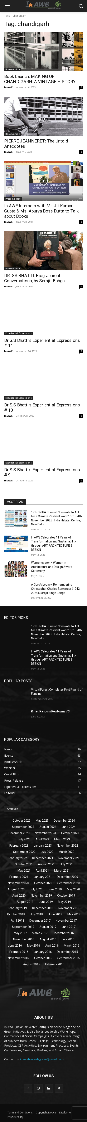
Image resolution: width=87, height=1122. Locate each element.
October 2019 (66, 895)
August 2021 (46, 864)
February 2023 (18, 845)
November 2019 (41, 895)
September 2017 (23, 926)
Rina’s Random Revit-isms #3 (50, 711)
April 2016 (52, 945)
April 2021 (42, 870)
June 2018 (55, 914)
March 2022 (66, 851)
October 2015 (43, 958)
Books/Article (12, 69)
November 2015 (18, 958)
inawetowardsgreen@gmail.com (42, 1059)
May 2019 (64, 901)
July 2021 (66, 864)
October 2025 (21, 820)
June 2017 (69, 926)
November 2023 (45, 833)
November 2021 (68, 858)
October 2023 (70, 833)
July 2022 (47, 851)
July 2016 (68, 939)
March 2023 (62, 839)
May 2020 (73, 889)
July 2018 (36, 914)
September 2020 (68, 883)
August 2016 (47, 939)
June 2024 (69, 826)
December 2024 (64, 820)
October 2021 (24, 864)
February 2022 (17, 858)
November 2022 (67, 845)
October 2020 (43, 883)
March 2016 (71, 945)
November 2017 (66, 920)
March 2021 (62, 870)
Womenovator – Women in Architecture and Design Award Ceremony (51, 566)
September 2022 (24, 851)
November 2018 (68, 908)
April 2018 (17, 920)
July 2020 (36, 889)
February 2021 (18, 876)
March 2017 (40, 933)
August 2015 (31, 964)
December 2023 (19, 833)
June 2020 (55, 889)
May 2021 (24, 870)
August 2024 (47, 826)
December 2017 (39, 920)
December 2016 (63, 933)
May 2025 (42, 820)
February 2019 (17, 908)
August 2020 (16, 889)
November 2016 (23, 939)
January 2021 (43, 876)
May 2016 (33, 945)
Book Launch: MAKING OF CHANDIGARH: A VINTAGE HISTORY (40, 79)
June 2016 (15, 945)
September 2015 (68, 958)
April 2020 (19, 895)
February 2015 (54, 964)
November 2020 (18, 883)
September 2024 (23, 826)
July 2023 (24, 839)
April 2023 (42, 839)
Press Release (12, 198)
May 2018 (73, 914)
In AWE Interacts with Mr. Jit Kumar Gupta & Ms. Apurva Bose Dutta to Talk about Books (41, 211)
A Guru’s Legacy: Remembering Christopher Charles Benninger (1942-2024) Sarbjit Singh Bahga (56, 588)
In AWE (8, 87)
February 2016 (18, 951)
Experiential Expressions (18, 333)
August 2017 (47, 926)
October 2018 (16, 914)
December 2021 (42, 858)
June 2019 (46, 901)
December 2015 (67, 951)
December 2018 (42, 908)
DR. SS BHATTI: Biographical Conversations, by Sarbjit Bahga (34, 278)
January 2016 (43, 951)
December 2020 (67, 876)
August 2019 (25, 901)
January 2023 (43, 845)
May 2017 (20, 933)
